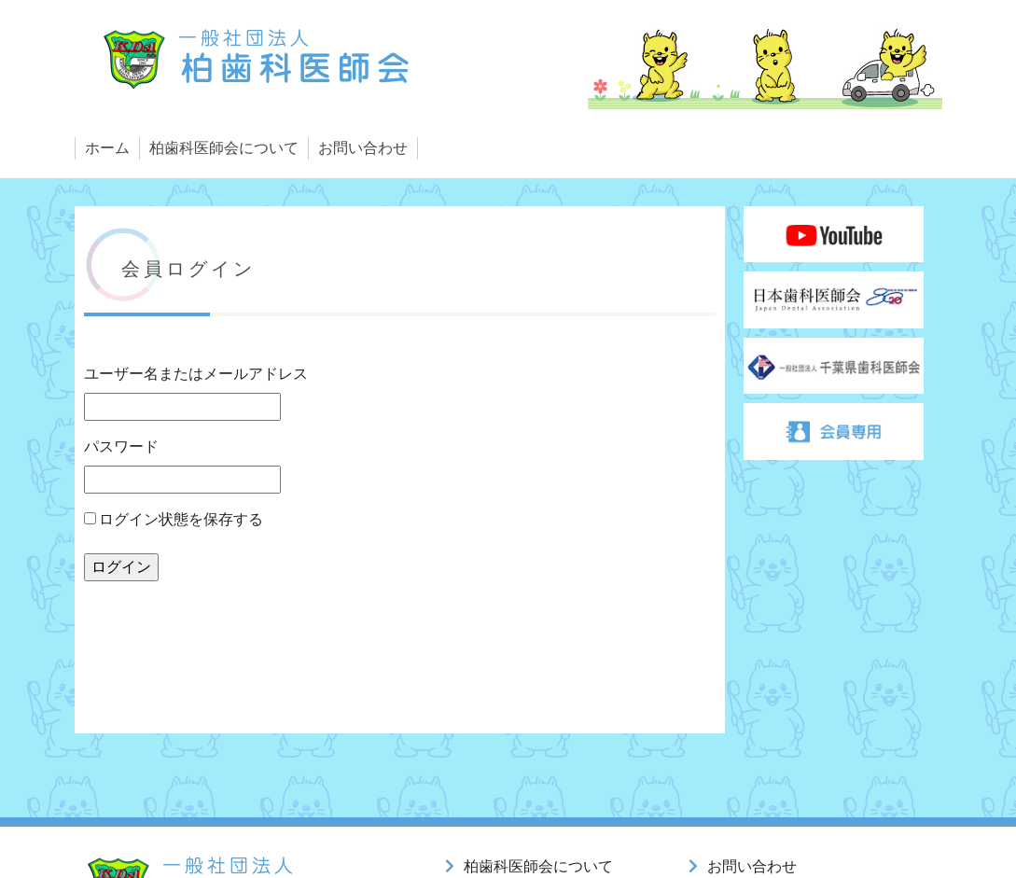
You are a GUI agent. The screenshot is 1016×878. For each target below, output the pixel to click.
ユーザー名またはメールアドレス (196, 374)
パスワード (121, 446)
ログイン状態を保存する (174, 519)
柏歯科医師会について (224, 148)
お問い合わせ (363, 148)
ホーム (107, 148)
